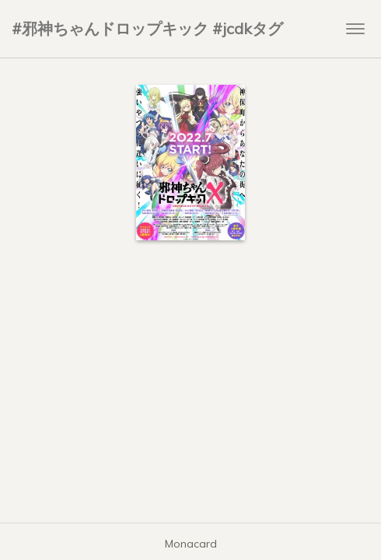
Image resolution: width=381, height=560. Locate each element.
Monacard (191, 544)
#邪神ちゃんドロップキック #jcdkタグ (147, 28)
